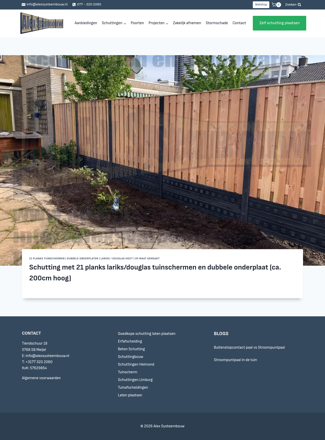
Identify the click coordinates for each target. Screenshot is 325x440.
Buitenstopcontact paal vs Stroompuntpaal (249, 347)
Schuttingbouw (130, 357)
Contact (239, 23)
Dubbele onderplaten (82, 258)
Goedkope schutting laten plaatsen (146, 333)
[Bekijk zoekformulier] (293, 4)
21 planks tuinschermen (47, 258)
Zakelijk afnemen (187, 23)
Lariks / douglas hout (116, 258)
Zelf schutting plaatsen (279, 23)
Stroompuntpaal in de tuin (235, 360)
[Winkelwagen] (276, 4)
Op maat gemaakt (147, 258)
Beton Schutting (131, 349)
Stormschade (217, 23)
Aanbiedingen (86, 23)
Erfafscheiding (130, 341)
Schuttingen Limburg (135, 380)
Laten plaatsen (130, 395)
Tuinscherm (127, 372)
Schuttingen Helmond (136, 364)
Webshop (261, 4)
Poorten (137, 23)
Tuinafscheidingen (133, 387)
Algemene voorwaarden (41, 378)
